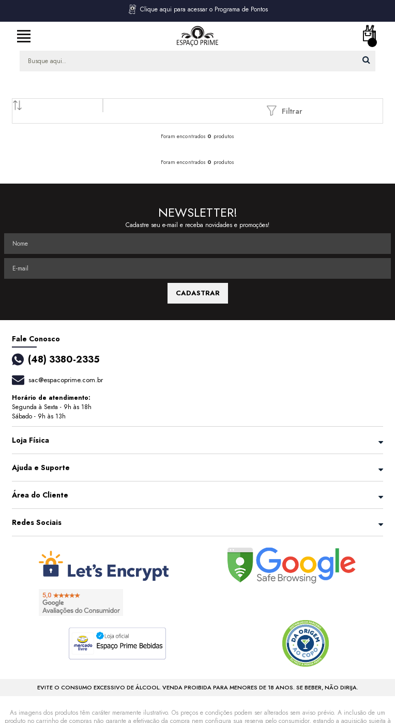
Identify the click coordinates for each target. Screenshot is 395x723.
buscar (366, 60)
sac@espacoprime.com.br (65, 380)
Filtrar (284, 110)
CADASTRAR (198, 293)
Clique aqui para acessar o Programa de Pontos (197, 9)
